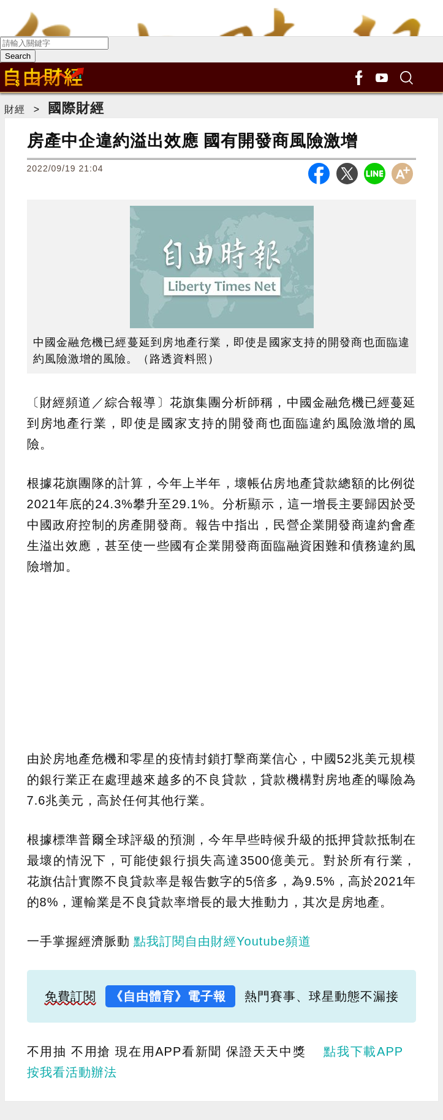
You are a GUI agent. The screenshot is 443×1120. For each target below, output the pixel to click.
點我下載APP (363, 1051)
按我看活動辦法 (72, 1072)
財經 (14, 109)
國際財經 (76, 108)
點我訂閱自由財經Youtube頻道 (222, 941)
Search (18, 56)
